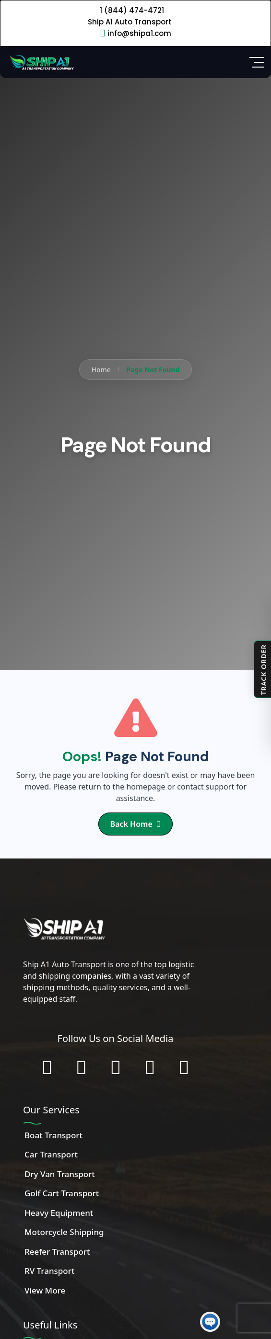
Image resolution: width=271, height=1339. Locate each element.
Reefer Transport (57, 1251)
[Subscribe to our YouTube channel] (149, 1067)
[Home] (40, 61)
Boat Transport (53, 1135)
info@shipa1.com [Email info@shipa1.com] (139, 33)
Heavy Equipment (58, 1212)
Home (100, 369)
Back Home (135, 824)
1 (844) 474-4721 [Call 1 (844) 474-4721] (132, 10)
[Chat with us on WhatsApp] (183, 1067)
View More (44, 1290)
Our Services (51, 1109)
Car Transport (51, 1154)
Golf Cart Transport (61, 1193)
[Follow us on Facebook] (46, 1067)
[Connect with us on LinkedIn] (115, 1067)
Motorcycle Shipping (64, 1231)
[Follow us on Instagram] (81, 1067)
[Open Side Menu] (256, 62)
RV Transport (49, 1270)
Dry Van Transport (59, 1173)
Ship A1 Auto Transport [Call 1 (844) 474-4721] (130, 22)
